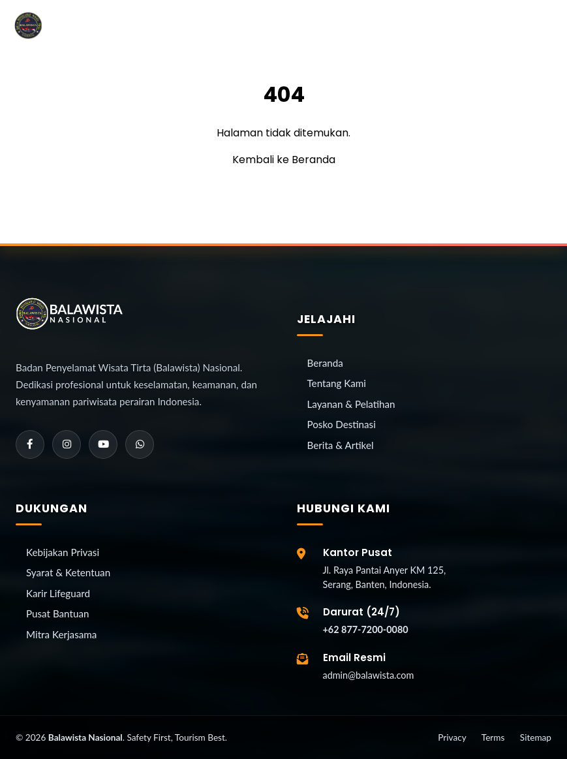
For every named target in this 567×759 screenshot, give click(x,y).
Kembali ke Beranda (283, 159)
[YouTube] (103, 444)
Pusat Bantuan (57, 613)
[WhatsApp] (139, 444)
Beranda (325, 363)
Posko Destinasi (341, 424)
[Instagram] (66, 444)
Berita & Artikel (340, 445)
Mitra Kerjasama (61, 634)
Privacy (452, 737)
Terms (493, 737)
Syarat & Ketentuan (68, 572)
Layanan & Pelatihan (351, 404)
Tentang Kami (336, 383)
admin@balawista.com (368, 675)
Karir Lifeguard (58, 593)
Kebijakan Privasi (62, 552)
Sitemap (535, 737)
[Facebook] (30, 444)
